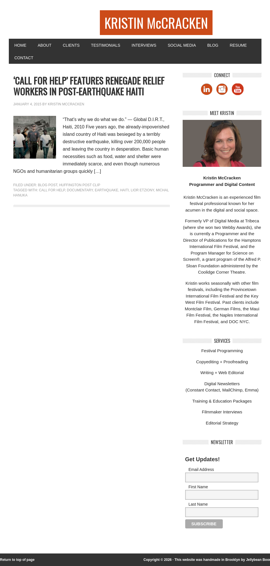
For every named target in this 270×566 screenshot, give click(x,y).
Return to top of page (17, 560)
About (44, 45)
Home (20, 45)
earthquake (106, 190)
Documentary (80, 190)
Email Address (201, 469)
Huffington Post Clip (79, 185)
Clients (71, 45)
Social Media (182, 45)
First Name (198, 487)
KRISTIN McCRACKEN (156, 23)
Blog (212, 45)
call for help (52, 190)
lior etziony (142, 190)
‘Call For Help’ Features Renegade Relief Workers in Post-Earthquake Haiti (88, 86)
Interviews (144, 45)
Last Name (198, 504)
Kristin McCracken (66, 104)
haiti (124, 190)
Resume (238, 45)
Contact (24, 58)
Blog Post (47, 185)
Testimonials (105, 45)
